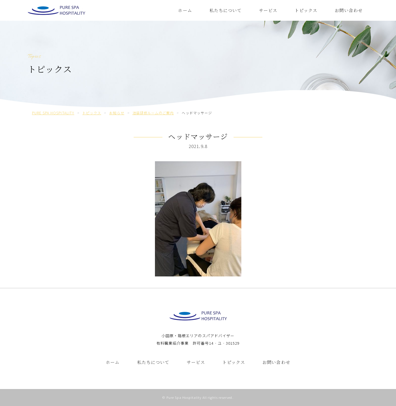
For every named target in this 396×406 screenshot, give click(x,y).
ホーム (185, 10)
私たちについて (225, 10)
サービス (268, 10)
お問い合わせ (348, 10)
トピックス (306, 10)
